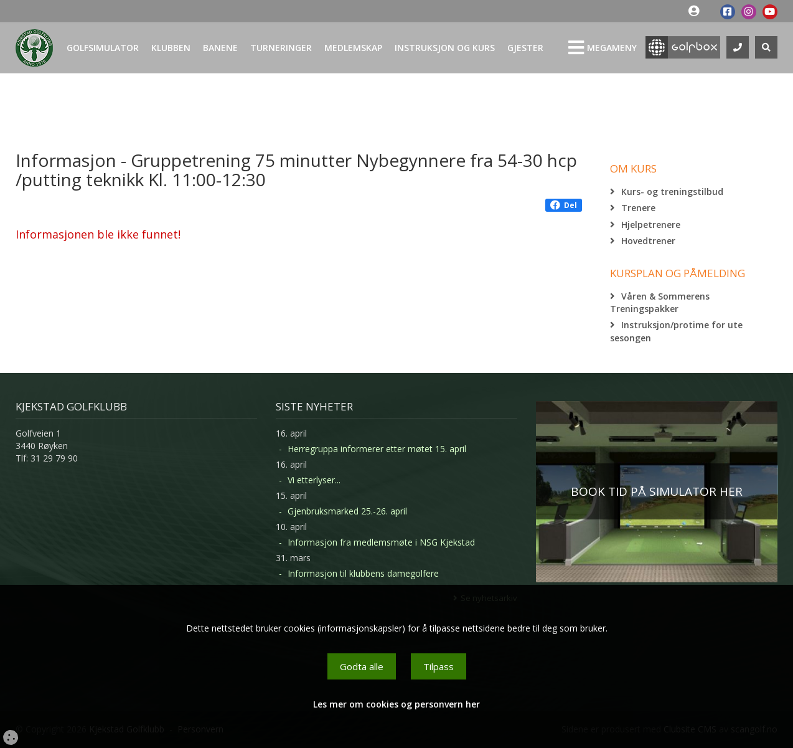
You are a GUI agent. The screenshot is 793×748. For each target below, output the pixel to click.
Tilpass (438, 666)
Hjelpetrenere (650, 224)
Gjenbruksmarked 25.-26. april (347, 511)
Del (563, 205)
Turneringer (281, 48)
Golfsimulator (103, 48)
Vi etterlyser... (314, 480)
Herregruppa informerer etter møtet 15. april (377, 449)
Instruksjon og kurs (445, 48)
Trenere (638, 208)
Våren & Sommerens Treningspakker (660, 302)
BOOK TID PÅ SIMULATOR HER (657, 491)
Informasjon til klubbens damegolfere (363, 573)
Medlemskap (353, 48)
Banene (220, 48)
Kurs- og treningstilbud (672, 191)
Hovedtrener (648, 241)
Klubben (170, 48)
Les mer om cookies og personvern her (396, 704)
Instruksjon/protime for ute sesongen (676, 331)
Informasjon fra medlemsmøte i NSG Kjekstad (381, 542)
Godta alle (361, 666)
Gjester (525, 48)
